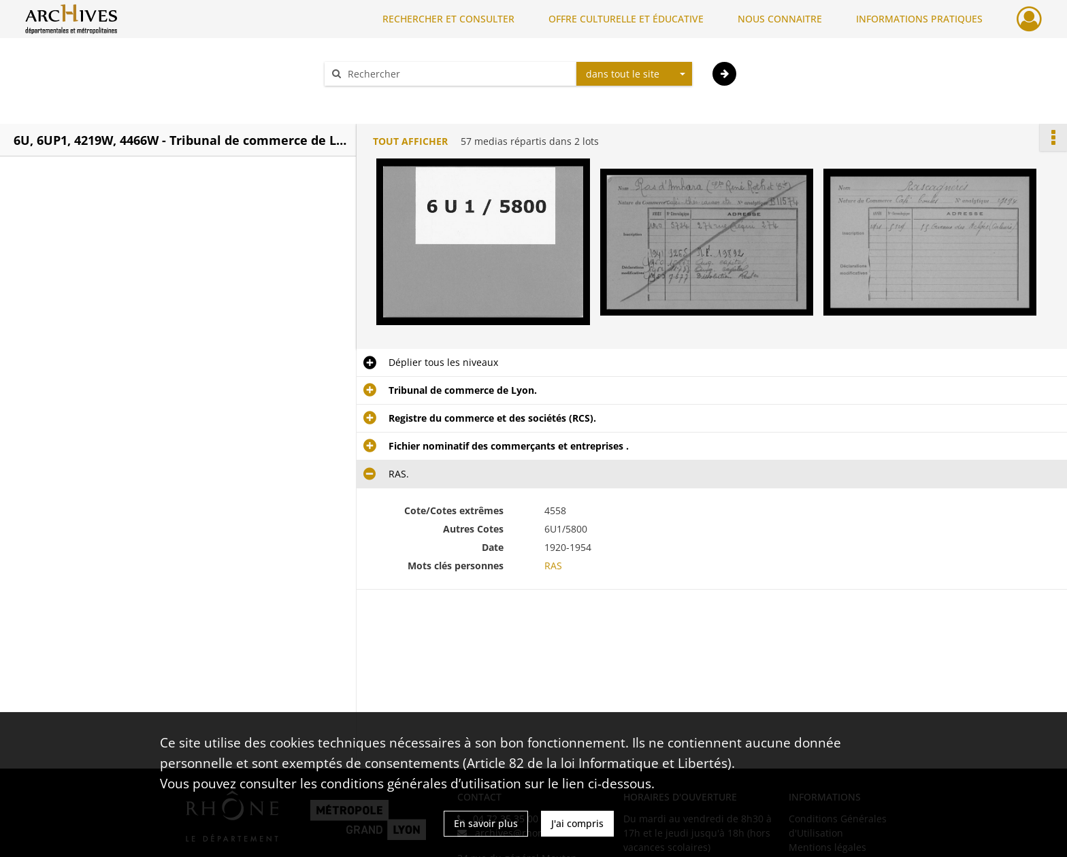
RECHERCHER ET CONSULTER (448, 18)
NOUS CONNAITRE (780, 18)
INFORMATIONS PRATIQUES (919, 18)
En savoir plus (486, 823)
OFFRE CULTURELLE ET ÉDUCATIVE (626, 18)
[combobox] (634, 74)
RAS (553, 565)
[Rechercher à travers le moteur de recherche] (457, 74)
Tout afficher (410, 141)
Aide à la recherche (377, 97)
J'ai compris (577, 823)
